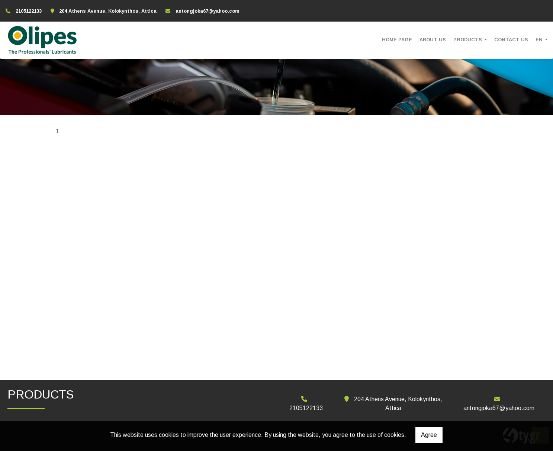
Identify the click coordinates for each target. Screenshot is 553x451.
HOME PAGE (397, 39)
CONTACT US (511, 39)
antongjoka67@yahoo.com (207, 11)
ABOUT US (432, 39)
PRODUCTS (468, 39)
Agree (429, 435)
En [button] (540, 39)
